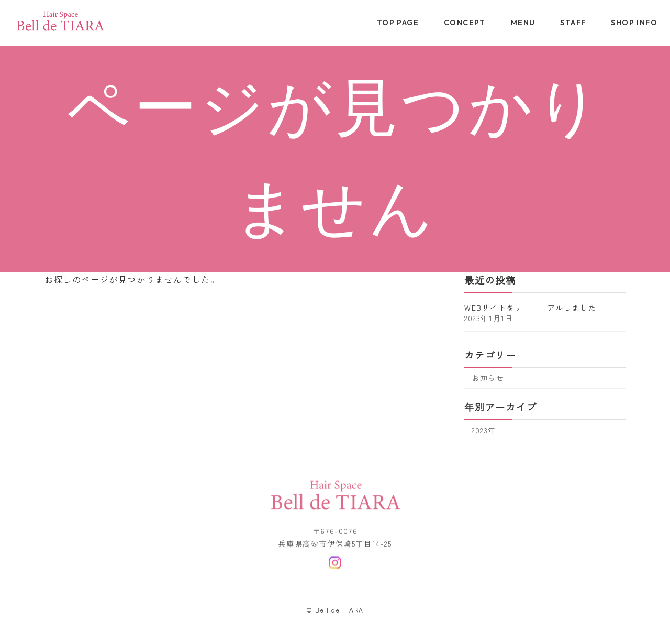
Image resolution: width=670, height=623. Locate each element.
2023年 (484, 429)
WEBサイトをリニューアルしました (530, 307)
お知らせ (488, 378)
